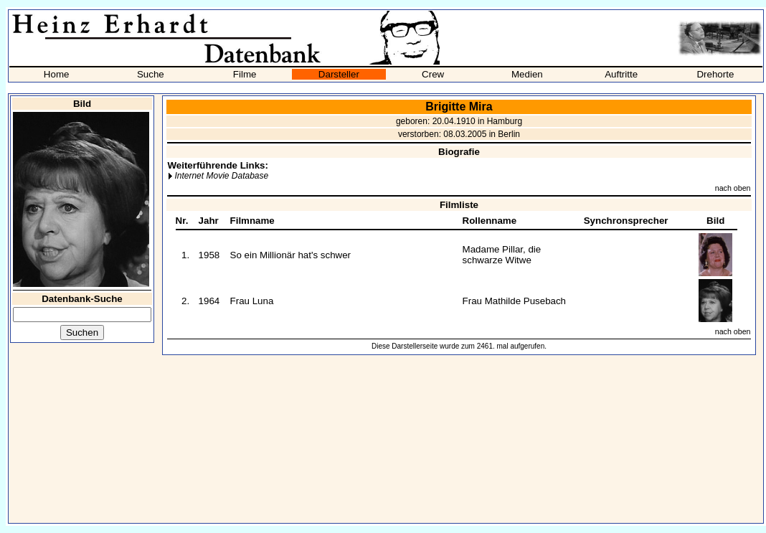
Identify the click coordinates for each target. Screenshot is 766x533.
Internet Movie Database (221, 176)
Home (57, 74)
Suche (150, 74)
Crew (433, 74)
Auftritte (621, 74)
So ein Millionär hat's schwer (290, 255)
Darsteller (338, 74)
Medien (527, 74)
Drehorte (715, 74)
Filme (245, 74)
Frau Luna (252, 301)
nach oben (733, 188)
